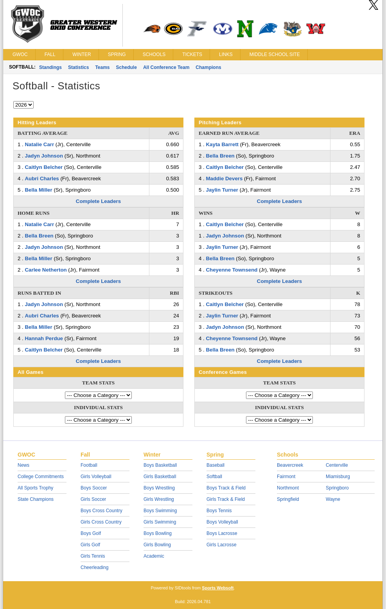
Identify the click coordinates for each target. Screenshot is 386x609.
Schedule (126, 67)
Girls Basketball (160, 476)
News (23, 465)
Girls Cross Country (101, 522)
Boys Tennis (219, 510)
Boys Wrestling (159, 488)
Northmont (288, 488)
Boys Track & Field (226, 488)
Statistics (78, 67)
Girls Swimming (160, 522)
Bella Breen (39, 236)
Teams (102, 67)
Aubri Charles (42, 178)
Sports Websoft (217, 587)
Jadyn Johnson (44, 156)
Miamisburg (338, 476)
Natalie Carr (39, 144)
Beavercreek (290, 465)
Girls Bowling (157, 544)
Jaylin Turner (222, 190)
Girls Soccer (93, 499)
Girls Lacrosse (221, 544)
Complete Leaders (98, 201)
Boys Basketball (160, 465)
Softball (214, 476)
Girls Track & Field (225, 499)
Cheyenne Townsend (231, 270)
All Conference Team (166, 67)
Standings (50, 67)
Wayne (333, 499)
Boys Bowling (158, 533)
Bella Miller (38, 190)
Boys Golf (91, 533)
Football (89, 465)
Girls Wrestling (159, 499)
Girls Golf (90, 544)
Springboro (337, 488)
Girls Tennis (93, 556)
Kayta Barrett (222, 144)
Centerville (337, 465)
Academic (154, 556)
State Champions (36, 499)
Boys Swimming (160, 510)
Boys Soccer (94, 488)
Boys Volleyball (222, 522)
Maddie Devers (224, 178)
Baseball (215, 465)
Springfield (288, 499)
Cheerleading (94, 567)
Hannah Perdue (44, 338)
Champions (208, 67)
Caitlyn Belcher (44, 167)
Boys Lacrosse (221, 533)
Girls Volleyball (96, 476)
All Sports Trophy (35, 488)
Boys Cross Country (101, 510)
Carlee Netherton (45, 270)
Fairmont (286, 476)
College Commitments (41, 476)
